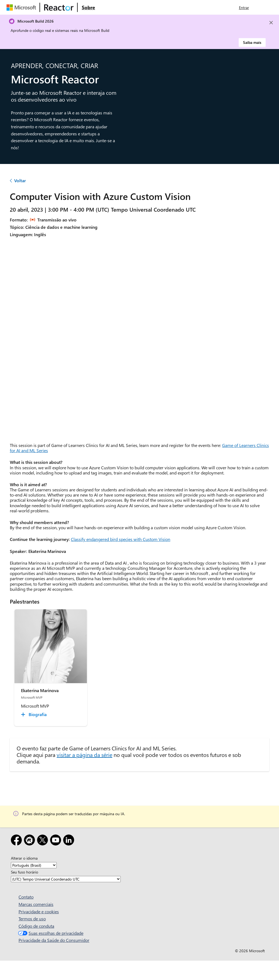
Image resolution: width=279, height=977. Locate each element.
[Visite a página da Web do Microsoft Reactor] (59, 7)
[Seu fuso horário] (66, 879)
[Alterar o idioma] (34, 865)
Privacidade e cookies (39, 911)
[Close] (271, 22)
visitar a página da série (84, 754)
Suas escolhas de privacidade (50, 933)
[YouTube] (56, 841)
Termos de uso (32, 918)
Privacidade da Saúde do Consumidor (54, 940)
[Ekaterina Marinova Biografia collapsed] (34, 714)
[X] (43, 841)
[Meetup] (30, 841)
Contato (26, 897)
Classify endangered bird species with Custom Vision (120, 539)
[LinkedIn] (69, 841)
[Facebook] (17, 841)
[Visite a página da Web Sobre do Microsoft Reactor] (88, 7)
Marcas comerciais (36, 904)
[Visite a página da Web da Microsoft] (22, 7)
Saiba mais (252, 42)
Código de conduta (36, 926)
